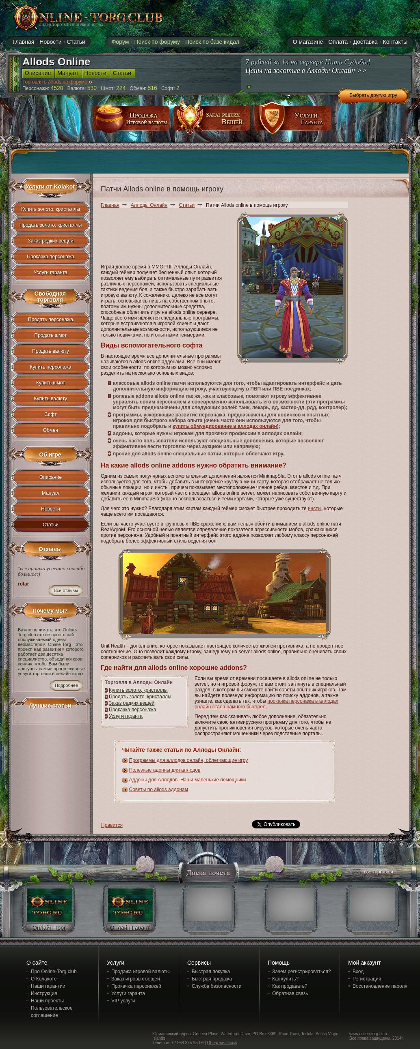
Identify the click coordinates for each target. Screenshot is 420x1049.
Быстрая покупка (211, 971)
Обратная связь (290, 993)
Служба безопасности (216, 986)
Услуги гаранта (126, 716)
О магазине (308, 42)
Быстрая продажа (212, 979)
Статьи (187, 205)
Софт (50, 414)
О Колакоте (44, 979)
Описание (50, 477)
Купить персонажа (50, 367)
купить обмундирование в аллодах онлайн (225, 426)
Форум (120, 42)
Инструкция (44, 993)
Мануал (50, 493)
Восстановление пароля (380, 986)
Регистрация (367, 979)
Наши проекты (47, 1001)
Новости (50, 509)
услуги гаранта (292, 121)
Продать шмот (51, 335)
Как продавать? (289, 986)
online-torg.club (78, 17)
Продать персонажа (50, 319)
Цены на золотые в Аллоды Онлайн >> (306, 71)
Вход (358, 971)
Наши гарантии (48, 986)
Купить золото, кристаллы (138, 690)
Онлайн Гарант (130, 928)
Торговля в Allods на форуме (57, 82)
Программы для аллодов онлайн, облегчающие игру (188, 760)
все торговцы (378, 872)
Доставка (365, 42)
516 (152, 88)
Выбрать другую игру (373, 95)
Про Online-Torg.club (54, 971)
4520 (57, 88)
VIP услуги (123, 1001)
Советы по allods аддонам (158, 789)
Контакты (395, 42)
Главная (110, 205)
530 (92, 88)
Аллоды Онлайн (149, 205)
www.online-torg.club (368, 1034)
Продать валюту (50, 351)
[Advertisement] (130, 237)
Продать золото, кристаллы (140, 696)
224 (121, 88)
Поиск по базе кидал (212, 42)
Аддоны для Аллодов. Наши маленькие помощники (187, 780)
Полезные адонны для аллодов (165, 770)
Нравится (112, 825)
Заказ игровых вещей (135, 979)
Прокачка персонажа (132, 709)
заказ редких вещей (212, 121)
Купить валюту (50, 398)
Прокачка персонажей (136, 986)
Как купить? (285, 979)
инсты (314, 508)
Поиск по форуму (157, 42)
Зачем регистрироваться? (301, 971)
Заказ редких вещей (131, 703)
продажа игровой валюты (131, 121)
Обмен (50, 430)
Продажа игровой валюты (140, 971)
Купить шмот (50, 383)
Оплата (338, 42)
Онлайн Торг (49, 928)
